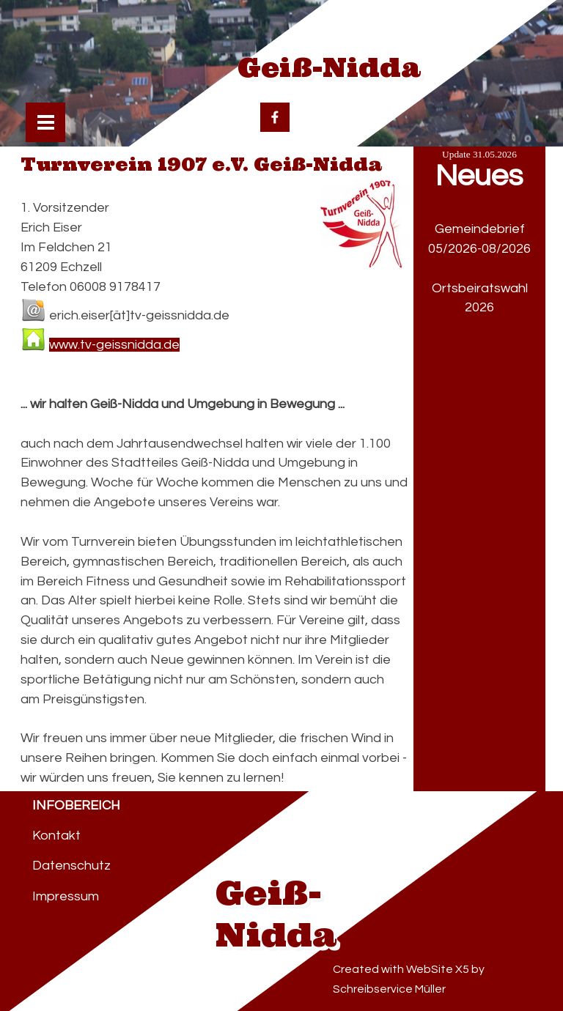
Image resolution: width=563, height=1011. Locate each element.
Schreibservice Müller (389, 989)
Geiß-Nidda (329, 67)
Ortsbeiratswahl (480, 288)
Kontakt (56, 835)
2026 (479, 307)
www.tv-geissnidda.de (114, 345)
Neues (479, 176)
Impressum (65, 896)
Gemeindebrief (480, 229)
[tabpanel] (479, 338)
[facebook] (275, 117)
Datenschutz (71, 866)
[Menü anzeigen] (46, 123)
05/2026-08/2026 (479, 249)
